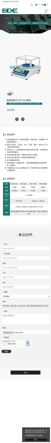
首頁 (9, 23)
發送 (6, 351)
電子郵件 (7, 254)
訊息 (5, 311)
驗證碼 (6, 337)
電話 (4, 263)
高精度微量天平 (25, 23)
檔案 (4, 328)
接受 (35, 439)
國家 (5, 292)
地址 (4, 282)
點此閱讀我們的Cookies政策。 (34, 435)
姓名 (5, 244)
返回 (25, 372)
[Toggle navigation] (46, 11)
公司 (4, 273)
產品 (15, 23)
